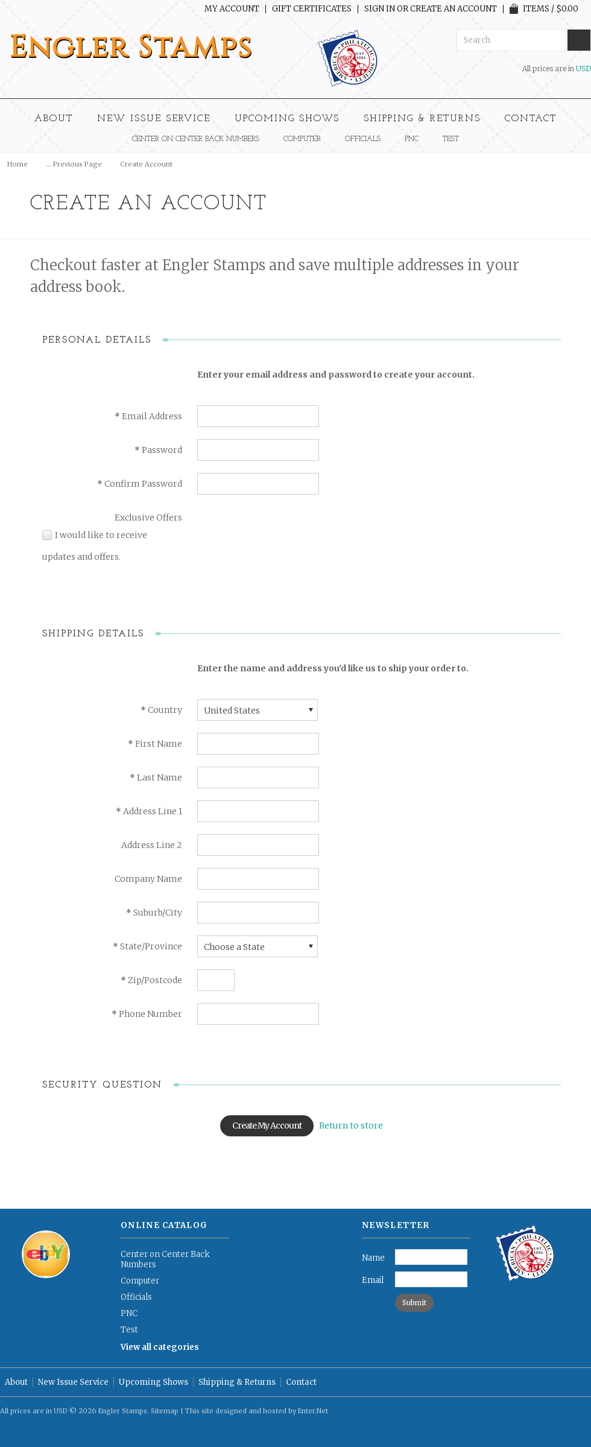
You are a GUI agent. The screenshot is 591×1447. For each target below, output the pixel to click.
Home (17, 164)
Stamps (131, 47)
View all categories (160, 1347)
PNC (412, 139)
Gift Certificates (312, 9)
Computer (302, 139)
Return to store (351, 1125)
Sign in (379, 9)
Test (451, 139)
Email (373, 1280)
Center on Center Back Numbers (195, 139)
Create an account (453, 9)
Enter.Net (313, 1411)
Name (373, 1258)
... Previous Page (74, 164)
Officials (363, 139)
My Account (231, 9)
